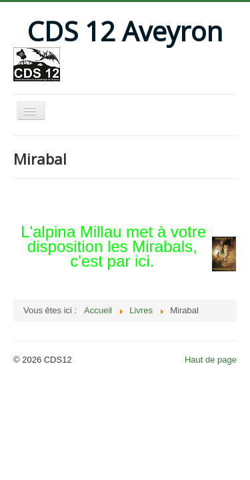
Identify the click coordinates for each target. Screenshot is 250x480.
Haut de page (211, 360)
